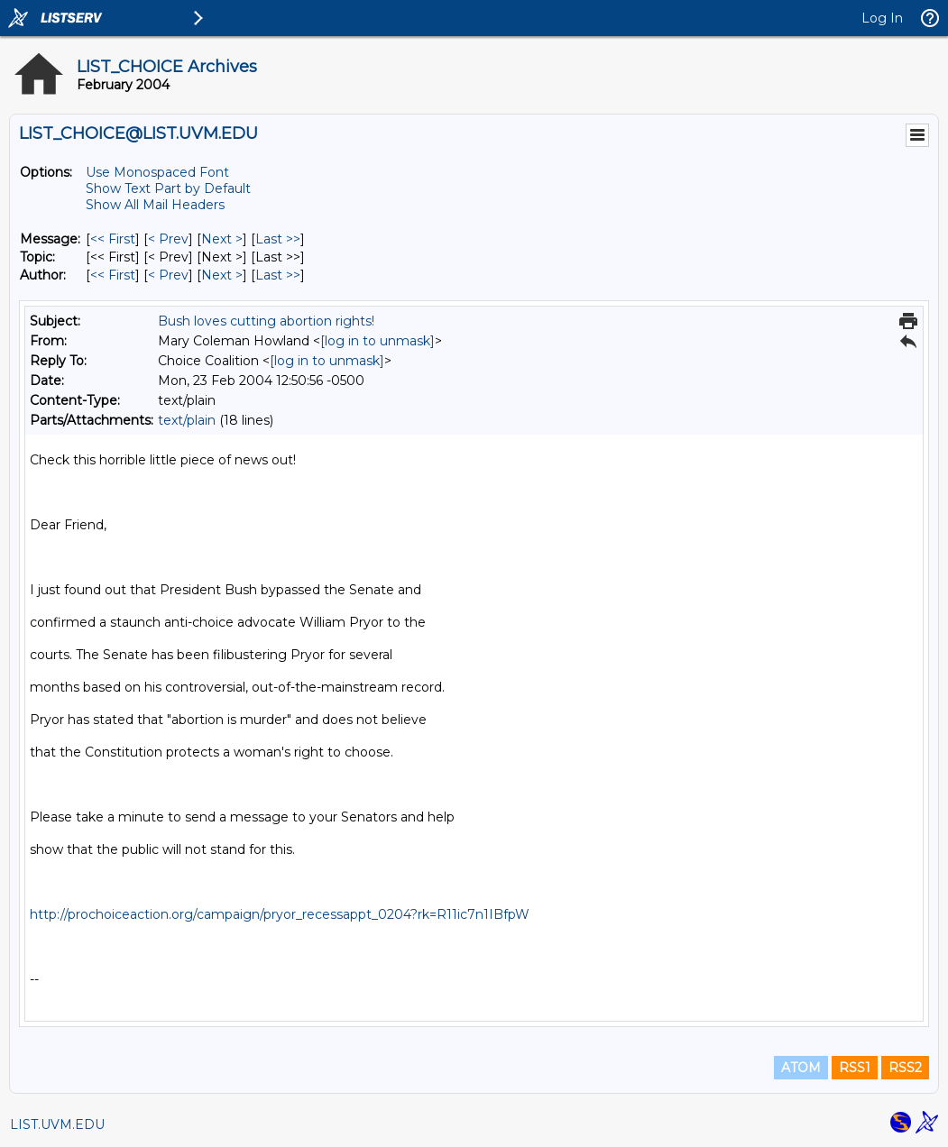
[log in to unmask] (377, 341)
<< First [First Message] (112, 239)
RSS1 (854, 1068)
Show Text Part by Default (168, 188)
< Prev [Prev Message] (168, 239)
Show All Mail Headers (155, 205)
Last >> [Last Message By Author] (277, 275)
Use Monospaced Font (157, 172)
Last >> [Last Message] (277, 239)
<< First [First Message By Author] (112, 275)
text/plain (187, 420)
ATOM (801, 1068)
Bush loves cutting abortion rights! (266, 321)
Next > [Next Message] (222, 239)
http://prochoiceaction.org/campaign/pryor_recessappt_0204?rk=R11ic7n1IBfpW (279, 914)
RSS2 (905, 1068)
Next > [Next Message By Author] (222, 275)
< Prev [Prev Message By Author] (168, 275)
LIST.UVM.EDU (57, 1124)
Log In (882, 18)
